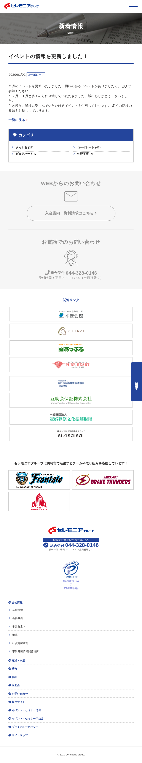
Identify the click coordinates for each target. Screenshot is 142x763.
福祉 (12, 677)
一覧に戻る (18, 120)
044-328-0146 (71, 273)
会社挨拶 (16, 610)
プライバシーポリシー (23, 726)
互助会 (14, 685)
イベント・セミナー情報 (24, 710)
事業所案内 (18, 626)
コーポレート (89, 147)
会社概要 (16, 618)
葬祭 (12, 668)
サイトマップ (18, 735)
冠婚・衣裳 (16, 660)
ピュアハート (27, 153)
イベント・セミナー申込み (26, 718)
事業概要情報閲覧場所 (24, 651)
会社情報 (15, 602)
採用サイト (16, 701)
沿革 (14, 634)
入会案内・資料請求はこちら (71, 213)
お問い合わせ (18, 693)
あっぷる (25, 147)
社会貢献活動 (19, 643)
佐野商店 (85, 153)
